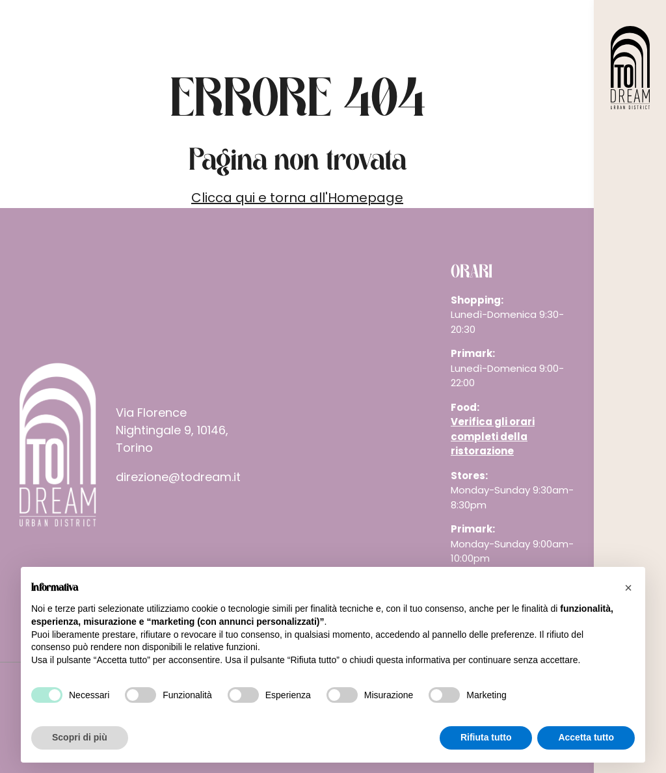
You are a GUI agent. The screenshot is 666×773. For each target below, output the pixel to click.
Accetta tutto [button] (586, 737)
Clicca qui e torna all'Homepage (297, 198)
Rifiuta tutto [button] (486, 737)
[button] (628, 587)
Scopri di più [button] (79, 737)
